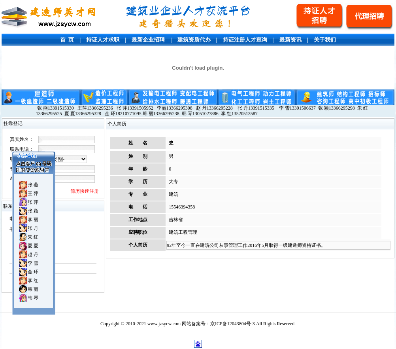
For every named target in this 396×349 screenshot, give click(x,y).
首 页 (67, 40)
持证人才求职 (102, 40)
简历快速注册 (84, 191)
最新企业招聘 (148, 40)
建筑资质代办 (194, 40)
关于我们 (325, 40)
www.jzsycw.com (164, 323)
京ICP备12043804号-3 (232, 323)
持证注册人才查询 (245, 40)
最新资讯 (290, 40)
